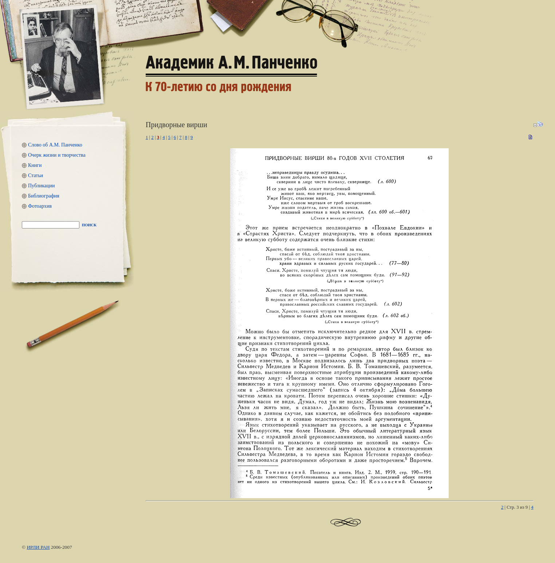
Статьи (35, 175)
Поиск (89, 225)
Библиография (43, 196)
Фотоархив (40, 206)
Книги (35, 165)
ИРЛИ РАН (38, 547)
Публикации (41, 185)
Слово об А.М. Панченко (55, 145)
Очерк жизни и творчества (57, 155)
